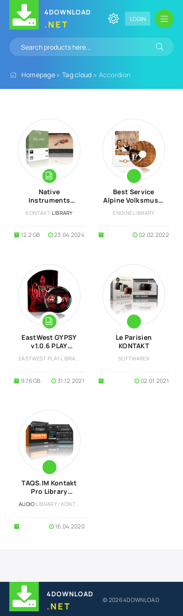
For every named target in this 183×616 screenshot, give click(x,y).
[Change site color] (113, 19)
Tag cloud (77, 74)
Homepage (38, 74)
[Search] (160, 46)
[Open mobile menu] (164, 18)
